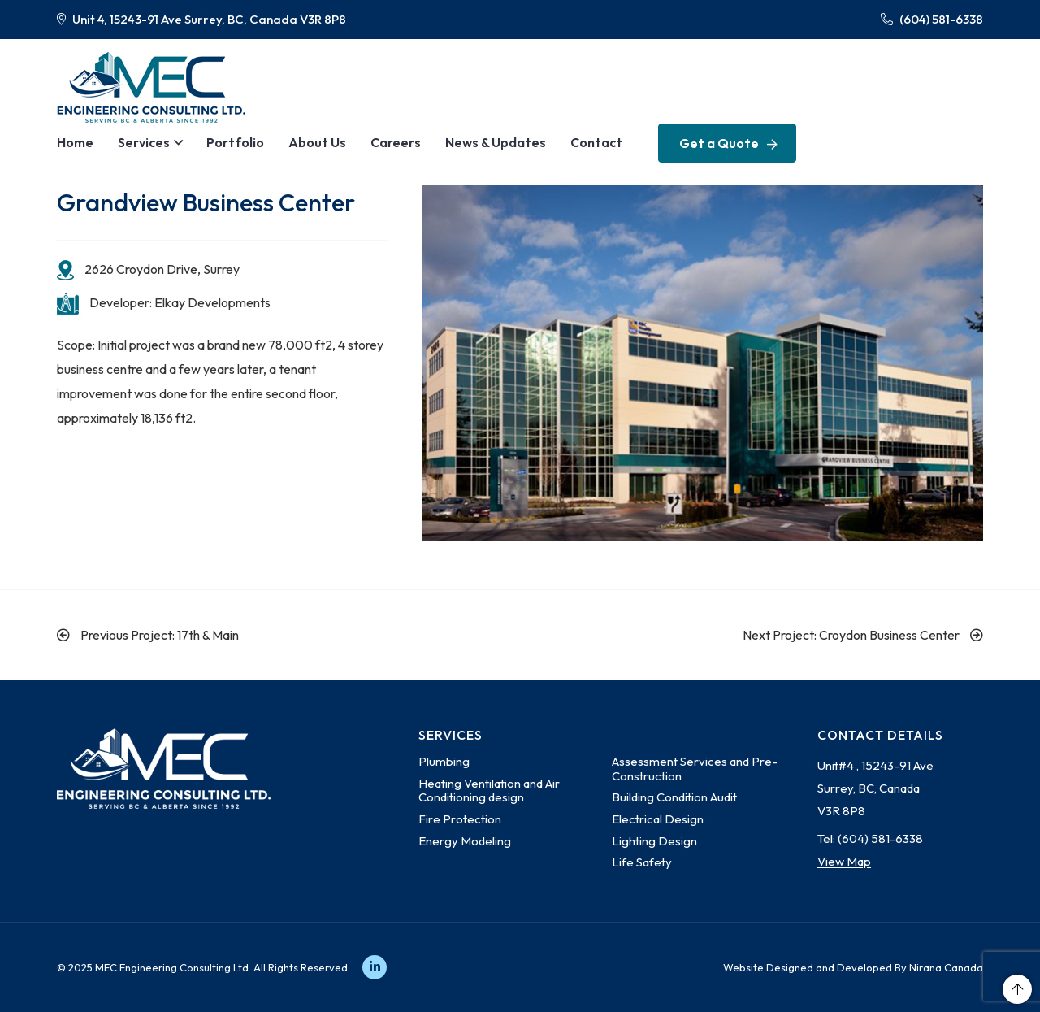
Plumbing (444, 761)
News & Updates (495, 142)
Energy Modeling (464, 841)
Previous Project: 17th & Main (148, 635)
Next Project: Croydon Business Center (863, 635)
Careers (395, 142)
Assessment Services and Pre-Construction (695, 769)
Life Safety (642, 862)
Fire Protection (459, 819)
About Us (317, 142)
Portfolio (235, 142)
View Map (844, 861)
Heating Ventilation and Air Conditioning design (489, 790)
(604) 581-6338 (932, 19)
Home (75, 142)
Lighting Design (654, 841)
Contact (596, 142)
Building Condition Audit (674, 797)
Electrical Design (658, 819)
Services (144, 142)
